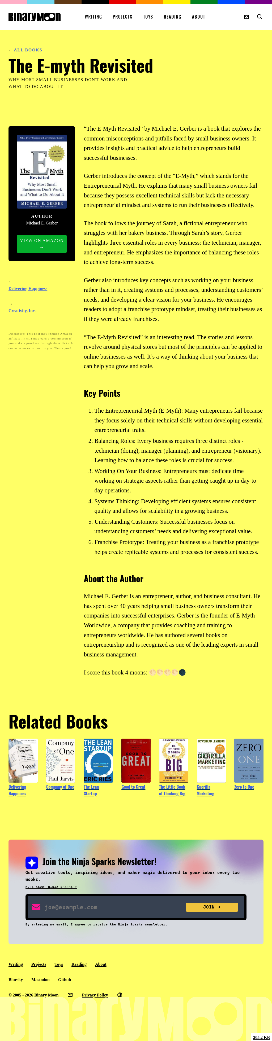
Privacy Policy (95, 995)
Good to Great (133, 787)
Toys (148, 17)
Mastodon (40, 979)
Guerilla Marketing (205, 790)
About (198, 17)
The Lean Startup (91, 790)
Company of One (60, 787)
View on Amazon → (42, 244)
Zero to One (244, 787)
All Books (28, 50)
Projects (123, 17)
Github (64, 979)
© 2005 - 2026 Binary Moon (33, 995)
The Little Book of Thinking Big (172, 790)
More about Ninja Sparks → (51, 887)
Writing (93, 17)
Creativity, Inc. (22, 310)
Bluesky (15, 979)
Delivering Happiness (27, 288)
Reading (172, 17)
